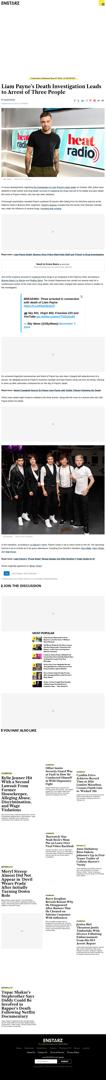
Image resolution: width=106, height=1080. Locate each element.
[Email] (98, 100)
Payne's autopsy (49, 205)
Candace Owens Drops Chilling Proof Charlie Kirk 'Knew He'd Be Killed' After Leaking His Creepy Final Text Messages (58, 658)
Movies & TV (7, 867)
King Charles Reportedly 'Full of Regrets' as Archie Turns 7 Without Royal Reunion (57, 640)
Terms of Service (57, 1052)
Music (77, 1048)
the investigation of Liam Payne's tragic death (54, 187)
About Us (31, 1052)
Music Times (36, 566)
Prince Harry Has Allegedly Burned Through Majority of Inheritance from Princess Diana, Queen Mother (58, 666)
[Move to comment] (103, 100)
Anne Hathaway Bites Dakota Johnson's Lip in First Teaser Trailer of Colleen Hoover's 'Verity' (91, 856)
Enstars (10, 3)
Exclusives (29, 1048)
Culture (53, 1048)
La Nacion (34, 545)
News (19, 1048)
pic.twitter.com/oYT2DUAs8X (55, 316)
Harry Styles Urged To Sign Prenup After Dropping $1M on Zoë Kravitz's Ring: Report (57, 675)
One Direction (30, 573)
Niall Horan (11, 552)
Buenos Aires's (13, 280)
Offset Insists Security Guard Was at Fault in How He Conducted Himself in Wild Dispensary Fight (59, 776)
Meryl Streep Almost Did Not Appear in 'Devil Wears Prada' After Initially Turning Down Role (16, 883)
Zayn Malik (86, 548)
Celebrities (35, 78)
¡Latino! (86, 1048)
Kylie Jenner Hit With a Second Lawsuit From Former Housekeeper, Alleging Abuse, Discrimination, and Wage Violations (16, 794)
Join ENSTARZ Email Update (53, 1057)
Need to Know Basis (47, 264)
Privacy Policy (73, 1052)
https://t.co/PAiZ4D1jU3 (39, 306)
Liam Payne (16, 573)
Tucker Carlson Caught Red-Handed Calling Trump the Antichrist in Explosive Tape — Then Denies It (57, 684)
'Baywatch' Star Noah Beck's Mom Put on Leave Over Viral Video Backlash (60, 841)
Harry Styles (98, 548)
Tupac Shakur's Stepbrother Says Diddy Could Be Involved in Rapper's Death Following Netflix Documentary (18, 1004)
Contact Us (42, 1052)
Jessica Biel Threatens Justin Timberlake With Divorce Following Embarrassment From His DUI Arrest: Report (89, 934)
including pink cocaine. (51, 208)
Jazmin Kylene (9, 99)
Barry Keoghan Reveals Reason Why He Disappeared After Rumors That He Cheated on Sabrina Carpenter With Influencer (59, 908)
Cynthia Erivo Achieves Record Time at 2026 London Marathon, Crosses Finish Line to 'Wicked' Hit (89, 783)
